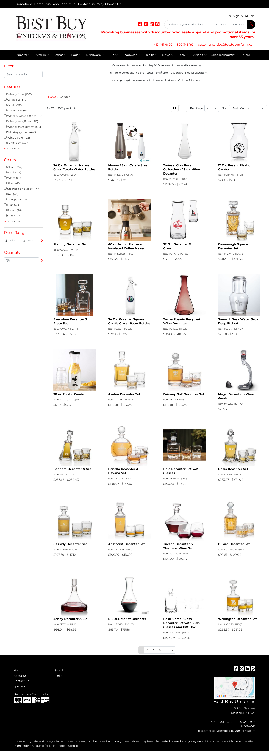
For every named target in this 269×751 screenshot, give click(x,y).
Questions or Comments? (31, 694)
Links (58, 675)
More (248, 55)
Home (18, 670)
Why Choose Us (109, 4)
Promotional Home (29, 4)
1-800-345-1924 (185, 44)
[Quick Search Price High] (239, 24)
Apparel (23, 55)
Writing (200, 55)
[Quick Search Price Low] (221, 24)
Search (59, 670)
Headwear (131, 55)
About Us (68, 4)
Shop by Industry (224, 55)
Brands (60, 55)
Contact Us (86, 4)
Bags (76, 55)
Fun (113, 55)
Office (167, 55)
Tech (183, 55)
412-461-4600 (163, 44)
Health (151, 55)
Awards (42, 55)
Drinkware (95, 55)
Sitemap (52, 4)
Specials (19, 686)
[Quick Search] (188, 24)
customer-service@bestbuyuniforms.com (226, 44)
